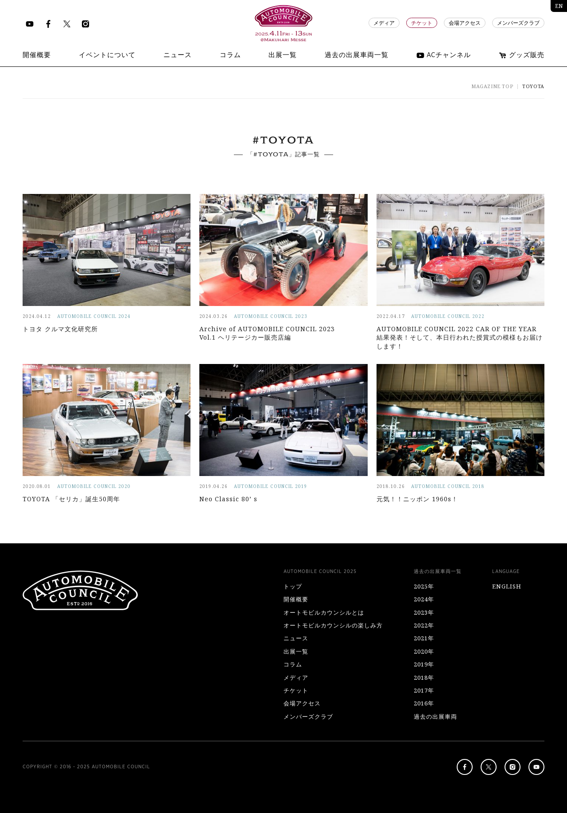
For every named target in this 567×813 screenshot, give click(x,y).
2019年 (424, 664)
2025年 (424, 586)
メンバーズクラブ (518, 23)
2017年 (424, 690)
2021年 (424, 638)
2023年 (424, 612)
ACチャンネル (443, 55)
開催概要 (296, 599)
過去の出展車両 (435, 716)
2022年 (424, 625)
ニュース (296, 638)
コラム (293, 664)
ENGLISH (506, 586)
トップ (293, 586)
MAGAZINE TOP (492, 86)
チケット (421, 23)
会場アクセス (465, 23)
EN (559, 6)
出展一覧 (296, 651)
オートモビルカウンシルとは (324, 612)
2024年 (424, 599)
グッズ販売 (521, 55)
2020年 (424, 651)
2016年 (424, 703)
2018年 (424, 677)
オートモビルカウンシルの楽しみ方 (333, 625)
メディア (384, 23)
